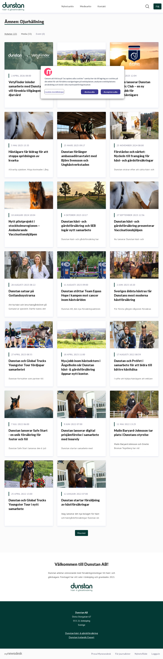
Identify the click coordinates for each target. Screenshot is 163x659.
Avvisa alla (90, 92)
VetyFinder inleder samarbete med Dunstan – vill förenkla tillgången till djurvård (27, 88)
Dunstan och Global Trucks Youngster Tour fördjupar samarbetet (27, 365)
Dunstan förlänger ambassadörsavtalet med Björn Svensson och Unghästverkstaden (79, 158)
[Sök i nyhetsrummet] (147, 6)
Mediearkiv (85, 6)
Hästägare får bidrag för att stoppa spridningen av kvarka (28, 156)
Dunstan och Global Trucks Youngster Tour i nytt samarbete (27, 504)
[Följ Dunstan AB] (157, 6)
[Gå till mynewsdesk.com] (13, 654)
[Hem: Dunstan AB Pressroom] (13, 6)
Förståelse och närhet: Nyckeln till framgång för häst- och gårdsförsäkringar (133, 156)
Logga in (155, 653)
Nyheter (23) (10, 33)
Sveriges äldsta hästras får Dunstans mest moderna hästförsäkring (133, 295)
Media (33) (26, 33)
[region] (82, 82)
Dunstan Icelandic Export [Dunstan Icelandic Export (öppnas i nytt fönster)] (81, 637)
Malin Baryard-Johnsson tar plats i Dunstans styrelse (133, 433)
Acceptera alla (110, 92)
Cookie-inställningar (54, 92)
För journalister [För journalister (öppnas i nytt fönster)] (123, 653)
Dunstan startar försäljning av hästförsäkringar (80, 502)
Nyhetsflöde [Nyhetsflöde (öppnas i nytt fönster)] (141, 653)
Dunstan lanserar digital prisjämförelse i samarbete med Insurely (80, 435)
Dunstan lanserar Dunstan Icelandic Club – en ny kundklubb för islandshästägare (132, 88)
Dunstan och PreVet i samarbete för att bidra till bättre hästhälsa (133, 365)
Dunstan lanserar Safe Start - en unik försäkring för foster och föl (28, 435)
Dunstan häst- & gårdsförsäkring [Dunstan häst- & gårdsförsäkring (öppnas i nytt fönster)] (81, 633)
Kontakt (101, 6)
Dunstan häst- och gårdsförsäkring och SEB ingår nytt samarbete (78, 225)
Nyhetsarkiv (67, 6)
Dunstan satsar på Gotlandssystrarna (22, 293)
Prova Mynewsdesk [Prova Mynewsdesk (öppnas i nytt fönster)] (101, 653)
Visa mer (81, 533)
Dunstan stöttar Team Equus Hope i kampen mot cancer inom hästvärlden (81, 295)
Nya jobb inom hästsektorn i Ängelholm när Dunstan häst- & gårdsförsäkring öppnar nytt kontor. (80, 367)
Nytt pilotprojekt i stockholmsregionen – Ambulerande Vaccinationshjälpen (24, 227)
